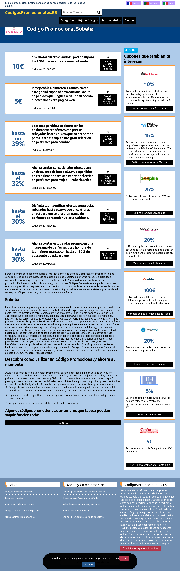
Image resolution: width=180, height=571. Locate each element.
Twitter (130, 50)
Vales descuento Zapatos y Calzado (81, 504)
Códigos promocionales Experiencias (24, 510)
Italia (168, 3)
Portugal (151, 3)
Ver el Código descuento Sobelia (108, 218)
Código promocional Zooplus (149, 213)
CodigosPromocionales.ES (31, 12)
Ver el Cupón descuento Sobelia (108, 65)
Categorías (67, 20)
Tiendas (129, 20)
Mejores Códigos (88, 20)
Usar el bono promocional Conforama (149, 465)
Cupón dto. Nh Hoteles (149, 414)
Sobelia (63, 422)
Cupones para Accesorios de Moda (80, 498)
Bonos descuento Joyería (76, 510)
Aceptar (88, 564)
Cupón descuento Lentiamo (149, 364)
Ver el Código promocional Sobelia (108, 100)
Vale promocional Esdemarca (149, 263)
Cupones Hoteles (14, 498)
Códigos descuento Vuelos (18, 491)
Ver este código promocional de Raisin (149, 313)
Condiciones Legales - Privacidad (141, 548)
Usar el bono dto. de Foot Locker (149, 108)
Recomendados (111, 20)
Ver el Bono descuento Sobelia (108, 255)
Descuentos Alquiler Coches (19, 504)
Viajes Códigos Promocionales (20, 517)
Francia (133, 3)
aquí (124, 558)
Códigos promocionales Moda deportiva (83, 517)
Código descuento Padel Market (149, 162)
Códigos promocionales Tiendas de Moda (84, 491)
